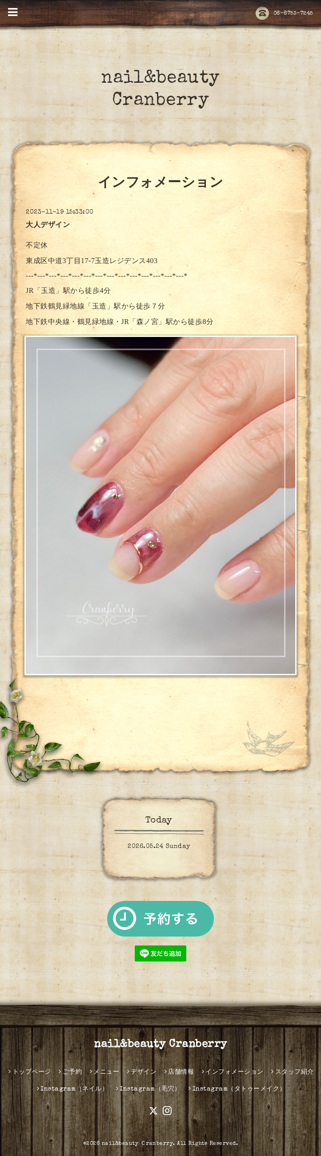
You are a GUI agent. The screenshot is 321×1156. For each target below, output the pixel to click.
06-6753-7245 (284, 14)
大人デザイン (48, 225)
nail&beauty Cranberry (160, 1044)
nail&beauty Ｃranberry (137, 1144)
